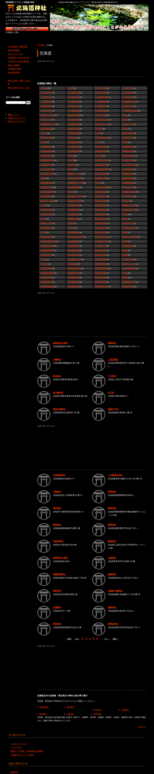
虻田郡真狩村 (74, 270)
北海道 (13, 35)
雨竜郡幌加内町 (47, 283)
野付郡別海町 (101, 274)
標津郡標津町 (46, 193)
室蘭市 (71, 152)
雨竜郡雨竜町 (128, 283)
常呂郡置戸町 (128, 166)
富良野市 (99, 152)
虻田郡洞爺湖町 (129, 265)
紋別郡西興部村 (47, 247)
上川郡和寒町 (74, 89)
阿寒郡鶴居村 (74, 279)
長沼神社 (57, 372)
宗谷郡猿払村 (46, 152)
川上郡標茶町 (46, 166)
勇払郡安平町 (74, 125)
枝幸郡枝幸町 (128, 184)
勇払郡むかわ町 (102, 121)
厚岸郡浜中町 (46, 134)
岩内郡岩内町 (46, 161)
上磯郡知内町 (46, 103)
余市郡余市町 (74, 116)
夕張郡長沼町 (101, 143)
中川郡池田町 (46, 107)
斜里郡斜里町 (101, 175)
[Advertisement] (92, 66)
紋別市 (125, 238)
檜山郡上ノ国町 (47, 197)
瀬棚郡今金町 (74, 215)
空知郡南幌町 (74, 238)
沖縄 (140, 35)
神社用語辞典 (14, 69)
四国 (108, 35)
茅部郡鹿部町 (101, 261)
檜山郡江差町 (101, 197)
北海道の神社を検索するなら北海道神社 (27, 8)
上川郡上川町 (101, 85)
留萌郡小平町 (46, 220)
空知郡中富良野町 (130, 233)
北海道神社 (44, 704)
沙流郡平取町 (74, 202)
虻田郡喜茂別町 (102, 265)
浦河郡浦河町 (101, 211)
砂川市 (43, 229)
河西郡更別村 (46, 211)
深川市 (125, 211)
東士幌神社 (58, 389)
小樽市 (71, 157)
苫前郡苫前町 (128, 256)
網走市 (125, 247)
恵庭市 (43, 175)
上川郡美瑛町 (74, 98)
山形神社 (70, 710)
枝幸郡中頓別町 (102, 184)
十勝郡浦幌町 (74, 130)
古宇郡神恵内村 (102, 134)
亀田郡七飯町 (74, 112)
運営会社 (14, 769)
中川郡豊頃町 (101, 107)
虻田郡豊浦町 (101, 270)
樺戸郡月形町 (101, 193)
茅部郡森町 (73, 261)
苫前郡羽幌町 (101, 256)
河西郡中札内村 (129, 206)
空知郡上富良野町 (75, 233)
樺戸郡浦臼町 (128, 193)
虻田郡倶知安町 (75, 265)
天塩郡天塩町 (128, 143)
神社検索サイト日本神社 (27, 29)
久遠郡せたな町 (47, 112)
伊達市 (125, 112)
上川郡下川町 (128, 85)
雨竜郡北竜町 (101, 279)
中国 (92, 35)
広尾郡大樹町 (101, 170)
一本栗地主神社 (115, 472)
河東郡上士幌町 (129, 202)
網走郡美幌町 (101, 251)
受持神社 (57, 620)
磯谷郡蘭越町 (74, 229)
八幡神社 (57, 356)
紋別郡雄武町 (101, 247)
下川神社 (112, 372)
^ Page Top (141, 723)
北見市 (43, 130)
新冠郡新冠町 (46, 179)
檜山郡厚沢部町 (75, 197)
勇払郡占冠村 (128, 121)
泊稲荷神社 (58, 538)
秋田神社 (43, 710)
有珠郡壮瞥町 (128, 179)
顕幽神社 (112, 571)
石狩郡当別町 (101, 224)
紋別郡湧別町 (74, 242)
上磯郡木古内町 (129, 98)
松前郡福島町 (74, 184)
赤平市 (125, 270)
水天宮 (111, 389)
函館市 (125, 116)
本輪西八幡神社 (115, 587)
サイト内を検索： (14, 94)
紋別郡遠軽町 (74, 247)
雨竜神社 (112, 488)
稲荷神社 (112, 505)
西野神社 (112, 521)
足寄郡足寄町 (46, 274)
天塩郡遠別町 (101, 148)
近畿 (77, 35)
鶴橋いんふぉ (14, 111)
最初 (68, 635)
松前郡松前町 (46, 184)
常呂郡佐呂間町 (102, 166)
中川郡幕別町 (101, 103)
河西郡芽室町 (74, 211)
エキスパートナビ (18, 740)
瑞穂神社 (112, 339)
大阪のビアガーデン (16, 115)
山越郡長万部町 (102, 157)
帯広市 (71, 166)
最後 (116, 635)
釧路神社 (57, 521)
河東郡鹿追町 (101, 206)
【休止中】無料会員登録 (18, 58)
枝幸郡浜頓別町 (47, 188)
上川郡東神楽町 (102, 94)
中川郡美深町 (74, 107)
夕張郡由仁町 (74, 143)
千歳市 (98, 130)
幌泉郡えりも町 (75, 170)
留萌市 (125, 215)
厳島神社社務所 (60, 339)
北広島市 (99, 125)
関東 (45, 35)
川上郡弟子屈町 (129, 161)
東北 (29, 35)
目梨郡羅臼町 (46, 224)
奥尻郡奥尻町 (128, 148)
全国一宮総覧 (14, 62)
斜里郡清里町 (128, 175)
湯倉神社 (112, 604)
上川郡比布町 (128, 94)
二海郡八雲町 (101, 112)
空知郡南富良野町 (48, 238)
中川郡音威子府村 (130, 107)
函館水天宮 (113, 406)
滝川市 (43, 215)
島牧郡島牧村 (101, 161)
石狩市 (71, 224)
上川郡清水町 (46, 98)
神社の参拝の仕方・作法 (18, 84)
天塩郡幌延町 (46, 148)
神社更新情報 (14, 47)
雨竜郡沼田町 (74, 283)
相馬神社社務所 (60, 554)
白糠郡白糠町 (101, 220)
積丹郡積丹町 (46, 233)
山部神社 (112, 554)
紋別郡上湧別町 (47, 242)
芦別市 (43, 256)
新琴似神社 (113, 620)
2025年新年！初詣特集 (17, 43)
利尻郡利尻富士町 (48, 121)
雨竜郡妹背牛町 (129, 279)
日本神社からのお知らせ (18, 54)
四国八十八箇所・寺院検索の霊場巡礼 (27, 748)
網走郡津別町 (74, 251)
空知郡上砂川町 (102, 233)
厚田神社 (57, 587)
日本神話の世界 (15, 65)
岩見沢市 (72, 161)
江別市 (43, 202)
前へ (77, 635)
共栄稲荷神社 (59, 472)
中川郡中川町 (74, 103)
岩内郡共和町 (128, 157)
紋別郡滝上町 (101, 242)
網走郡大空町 (46, 251)
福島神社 (98, 710)
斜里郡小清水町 (75, 175)
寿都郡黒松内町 (47, 157)
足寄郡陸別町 (74, 274)
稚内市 (125, 229)
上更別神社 (113, 356)
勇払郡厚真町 (46, 125)
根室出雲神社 (59, 406)
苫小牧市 (44, 261)
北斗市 (125, 125)
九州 (124, 35)
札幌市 (43, 85)
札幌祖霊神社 (59, 571)
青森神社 (70, 704)
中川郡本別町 (128, 103)
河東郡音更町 (74, 206)
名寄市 (43, 139)
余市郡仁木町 (46, 116)
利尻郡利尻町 (74, 121)
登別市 (71, 220)
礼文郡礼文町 (101, 229)
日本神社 (41, 42)
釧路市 (125, 274)
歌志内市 (126, 197)
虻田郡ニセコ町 (129, 261)
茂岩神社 (57, 505)
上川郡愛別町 (128, 89)
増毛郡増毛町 (74, 139)
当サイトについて (15, 50)
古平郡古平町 (128, 134)
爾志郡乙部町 (101, 215)
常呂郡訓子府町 (47, 170)
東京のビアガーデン (16, 118)
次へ (107, 635)
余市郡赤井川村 (102, 116)
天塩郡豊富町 (74, 148)
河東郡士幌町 (46, 206)
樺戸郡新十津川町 (75, 193)
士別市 (98, 139)
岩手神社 (98, 706)
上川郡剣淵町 (46, 89)
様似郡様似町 (101, 188)
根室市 (71, 188)
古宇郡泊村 (73, 134)
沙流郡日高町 (101, 202)
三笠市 (71, 85)
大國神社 (57, 604)
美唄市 (125, 251)
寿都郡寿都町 (128, 152)
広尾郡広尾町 (128, 170)
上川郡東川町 (74, 94)
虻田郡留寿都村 (47, 270)
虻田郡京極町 (46, 265)
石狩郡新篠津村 (129, 224)
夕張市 (125, 139)
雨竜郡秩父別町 (102, 283)
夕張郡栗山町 (46, 143)
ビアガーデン (16, 744)
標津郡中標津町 (129, 188)
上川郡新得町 (46, 94)
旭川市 (98, 179)
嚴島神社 (112, 538)
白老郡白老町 (128, 220)
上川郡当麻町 (101, 89)
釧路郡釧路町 (46, 279)
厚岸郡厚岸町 (128, 130)
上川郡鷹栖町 (101, 98)
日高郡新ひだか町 (75, 179)
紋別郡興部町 (128, 242)
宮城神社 (125, 706)
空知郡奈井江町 (102, 238)
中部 (61, 35)
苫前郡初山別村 (75, 256)
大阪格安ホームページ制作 (22, 751)
